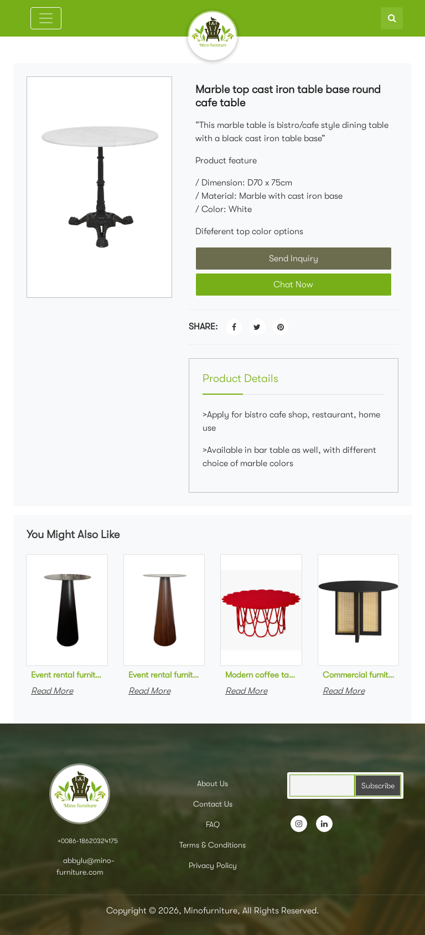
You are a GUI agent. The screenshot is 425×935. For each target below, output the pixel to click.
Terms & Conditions (212, 844)
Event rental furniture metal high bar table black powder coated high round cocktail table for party (67, 675)
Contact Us (212, 803)
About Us (212, 783)
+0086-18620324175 (88, 841)
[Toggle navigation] (45, 18)
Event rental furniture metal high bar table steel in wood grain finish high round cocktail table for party (164, 675)
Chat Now (293, 285)
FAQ (213, 824)
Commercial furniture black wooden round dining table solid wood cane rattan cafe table (359, 675)
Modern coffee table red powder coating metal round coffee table (261, 675)
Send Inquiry (293, 259)
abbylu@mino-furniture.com (85, 866)
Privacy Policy (213, 865)
